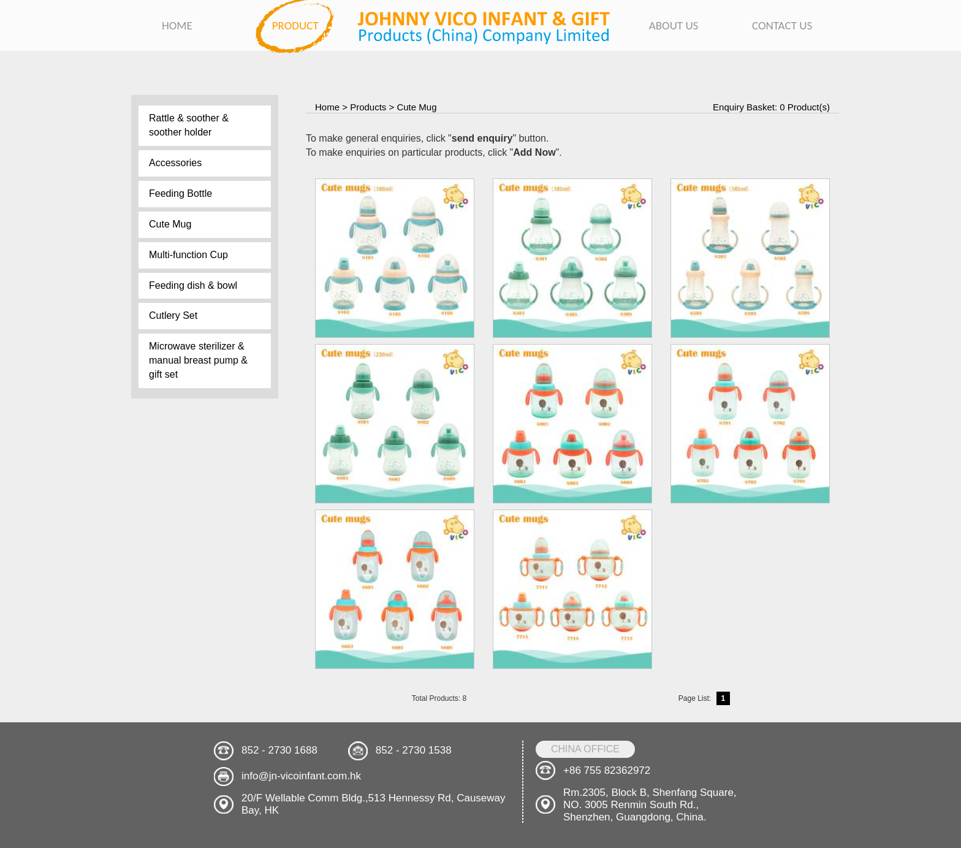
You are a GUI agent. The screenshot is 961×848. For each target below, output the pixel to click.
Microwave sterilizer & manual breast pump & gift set (198, 360)
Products (368, 107)
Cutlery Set (173, 315)
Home (327, 107)
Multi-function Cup (188, 255)
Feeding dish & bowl (193, 285)
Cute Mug (170, 224)
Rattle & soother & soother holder (189, 125)
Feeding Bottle (180, 193)
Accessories (175, 163)
